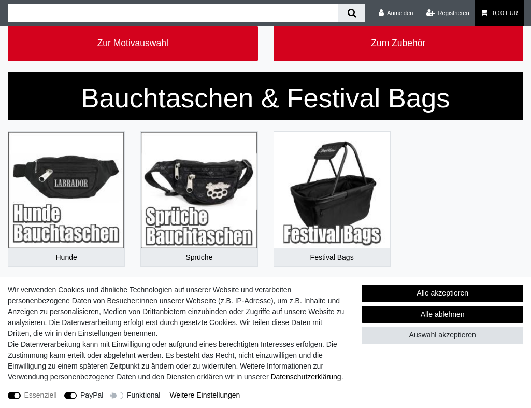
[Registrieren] (448, 13)
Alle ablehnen (443, 314)
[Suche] (351, 13)
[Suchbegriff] (173, 13)
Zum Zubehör (398, 43)
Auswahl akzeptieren (442, 335)
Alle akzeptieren (442, 293)
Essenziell (40, 395)
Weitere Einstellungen (204, 395)
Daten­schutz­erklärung (305, 377)
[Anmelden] (396, 13)
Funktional (144, 395)
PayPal (91, 395)
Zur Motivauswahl (132, 43)
